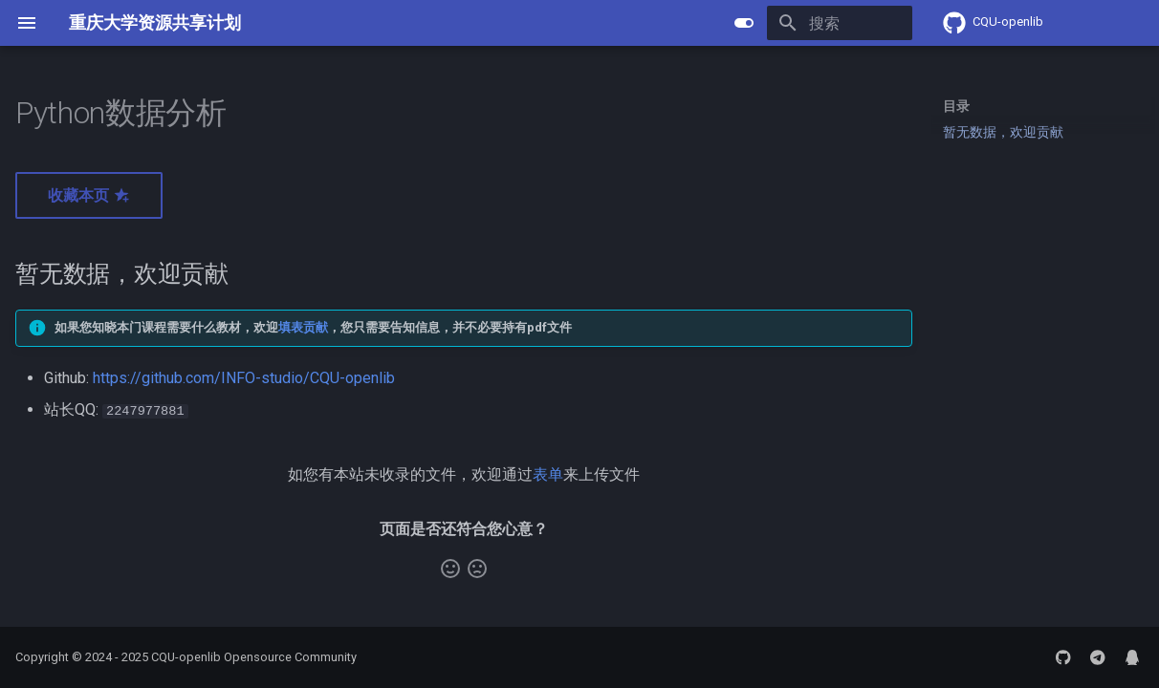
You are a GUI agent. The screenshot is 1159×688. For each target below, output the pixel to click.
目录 (956, 106)
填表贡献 (303, 327)
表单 (548, 473)
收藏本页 (89, 195)
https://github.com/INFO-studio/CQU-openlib (244, 378)
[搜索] (800, 23)
